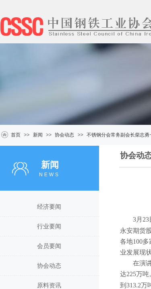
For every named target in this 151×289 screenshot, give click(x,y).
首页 (16, 135)
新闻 (38, 135)
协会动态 (64, 135)
